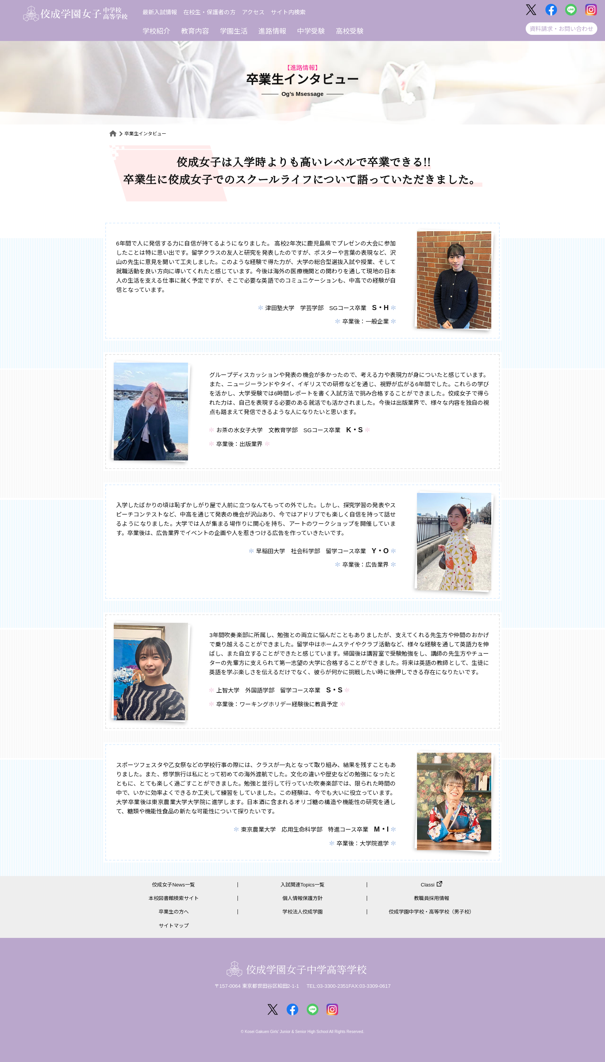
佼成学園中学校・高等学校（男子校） (431, 912)
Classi (427, 885)
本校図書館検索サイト (174, 898)
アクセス (253, 12)
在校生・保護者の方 (209, 12)
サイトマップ (174, 926)
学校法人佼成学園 (302, 912)
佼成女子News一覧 (173, 885)
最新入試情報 (159, 12)
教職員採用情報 (431, 898)
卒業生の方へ (174, 912)
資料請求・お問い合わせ (561, 29)
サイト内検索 (288, 12)
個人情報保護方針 (302, 898)
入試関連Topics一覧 (302, 885)
